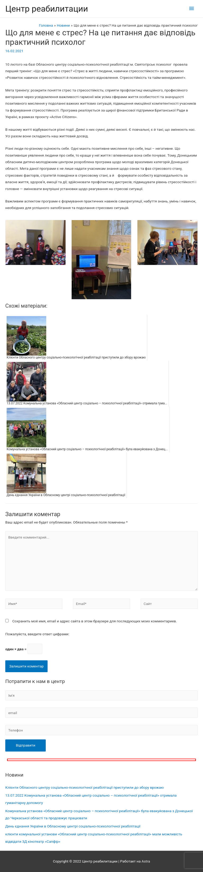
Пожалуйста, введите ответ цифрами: (37, 634)
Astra (145, 861)
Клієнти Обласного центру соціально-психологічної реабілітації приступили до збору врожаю (84, 787)
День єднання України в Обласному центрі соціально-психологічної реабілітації (72, 826)
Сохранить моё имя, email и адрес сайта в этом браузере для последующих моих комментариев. (94, 621)
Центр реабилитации (46, 9)
